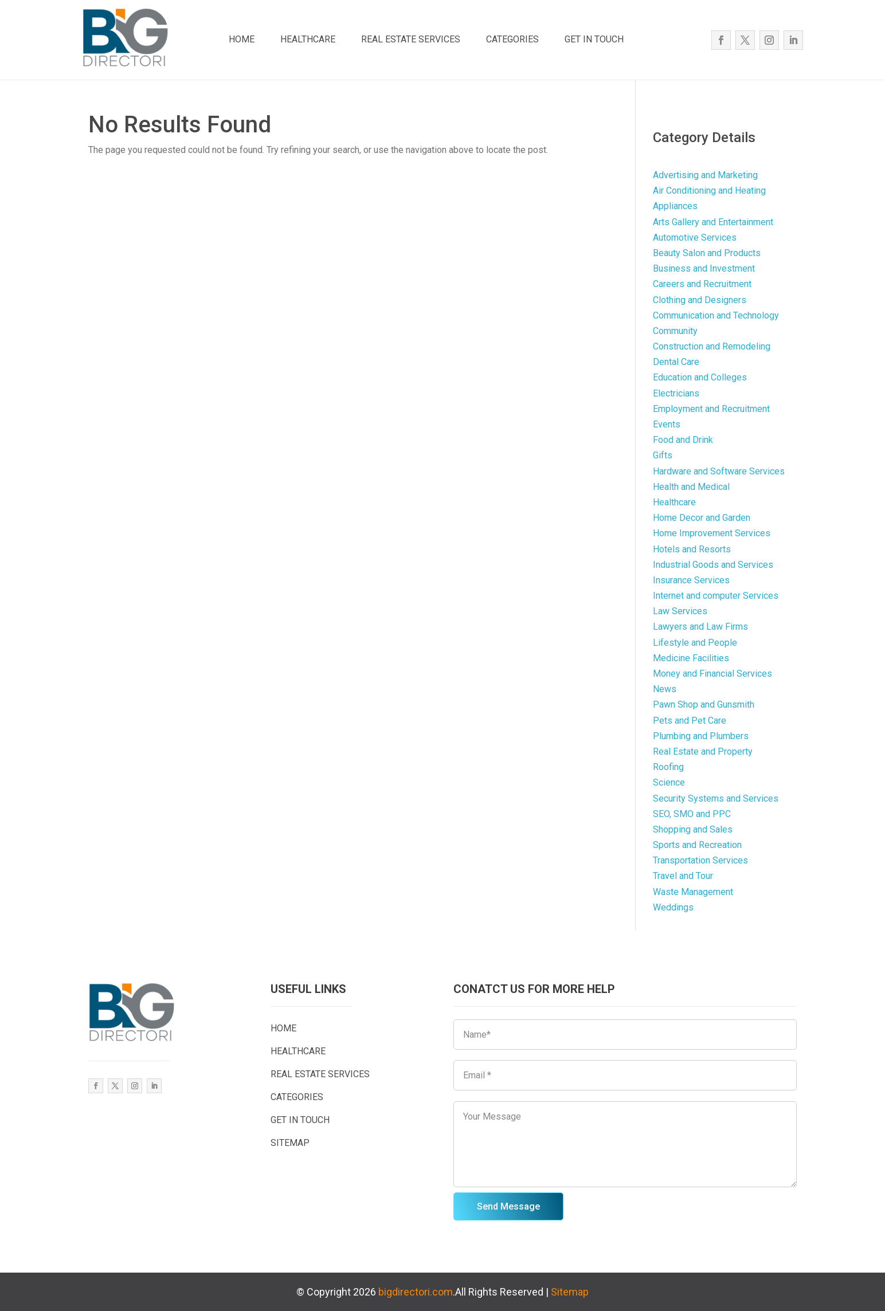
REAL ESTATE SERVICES (410, 39)
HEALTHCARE (307, 39)
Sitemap (570, 1292)
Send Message (508, 1206)
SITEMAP (290, 1142)
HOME (241, 39)
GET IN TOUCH (594, 39)
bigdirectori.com (415, 1292)
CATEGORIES (512, 39)
